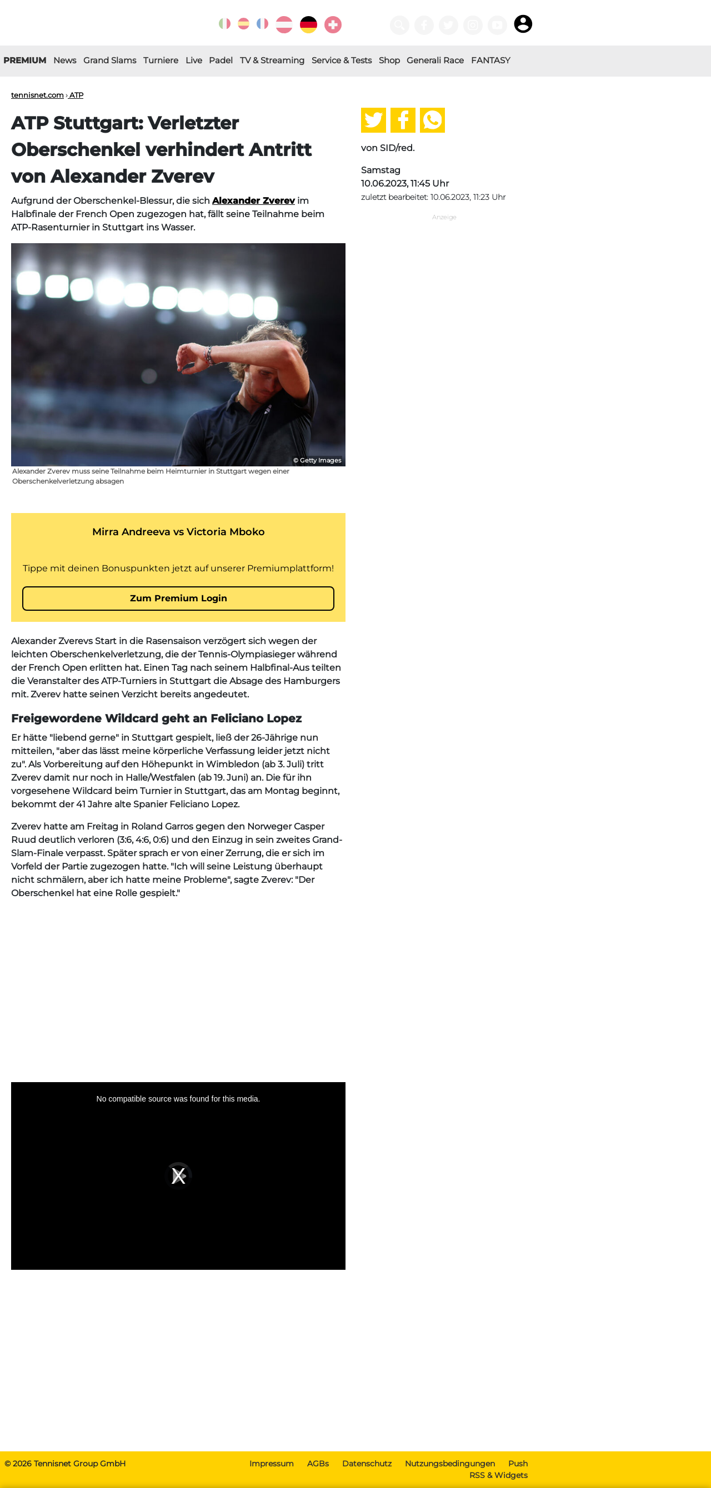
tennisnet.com (37, 95)
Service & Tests (342, 60)
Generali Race (435, 60)
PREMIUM (24, 60)
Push (518, 1464)
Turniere (160, 60)
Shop (389, 60)
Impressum (271, 1464)
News (64, 60)
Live (194, 60)
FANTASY (490, 60)
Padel (221, 60)
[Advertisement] (178, 986)
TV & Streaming (272, 60)
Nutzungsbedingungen (450, 1464)
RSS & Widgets (498, 1475)
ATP (75, 95)
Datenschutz (367, 1464)
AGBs (318, 1464)
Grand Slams (109, 60)
